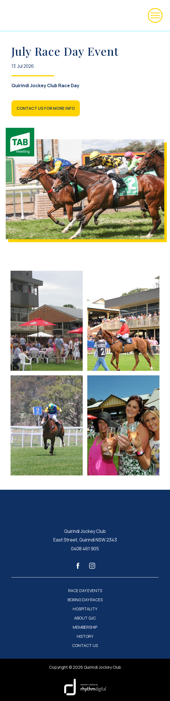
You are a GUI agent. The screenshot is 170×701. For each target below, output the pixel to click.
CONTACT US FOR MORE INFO (46, 108)
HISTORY (85, 636)
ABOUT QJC (85, 618)
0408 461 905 (85, 548)
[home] (12, 15)
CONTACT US (85, 645)
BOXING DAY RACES (85, 600)
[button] (155, 15)
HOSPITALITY (85, 609)
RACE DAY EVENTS (85, 590)
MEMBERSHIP (85, 627)
